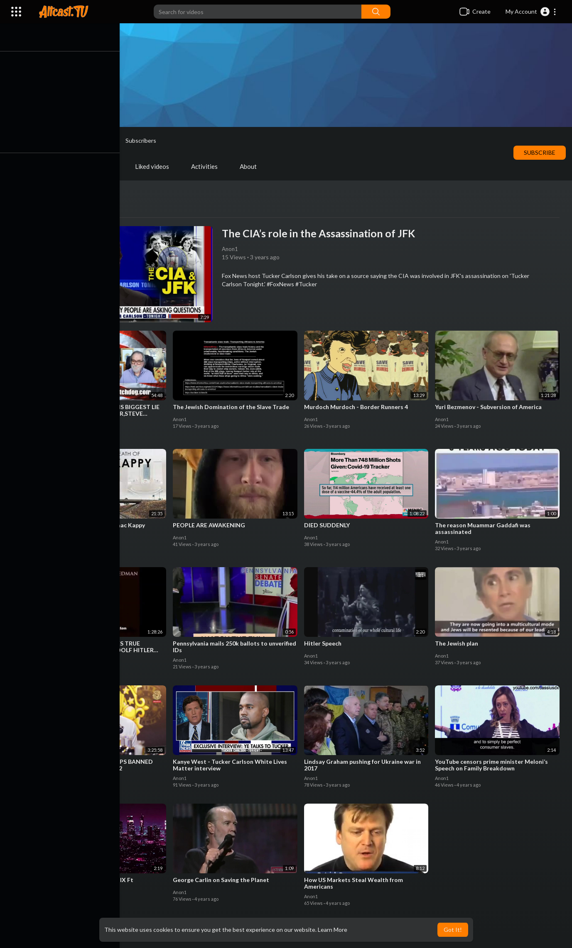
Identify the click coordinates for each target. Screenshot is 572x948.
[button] (531, 11)
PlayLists (104, 166)
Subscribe (539, 152)
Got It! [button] (453, 929)
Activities (208, 166)
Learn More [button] (332, 929)
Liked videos (156, 166)
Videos (59, 166)
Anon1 (99, 141)
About (251, 166)
